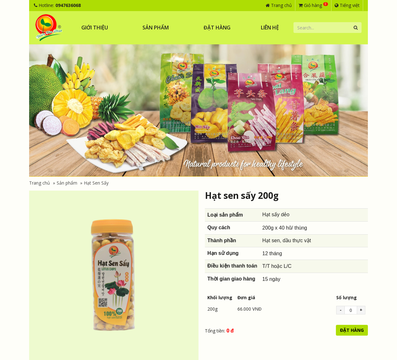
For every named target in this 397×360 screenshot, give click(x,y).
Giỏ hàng (313, 5)
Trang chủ (279, 5)
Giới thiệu (94, 27)
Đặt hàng (217, 27)
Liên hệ (270, 27)
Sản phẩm (155, 27)
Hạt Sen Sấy (96, 183)
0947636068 (68, 5)
